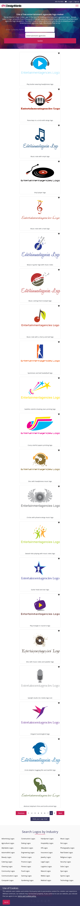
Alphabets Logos (7, 848)
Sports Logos (65, 876)
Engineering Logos (27, 852)
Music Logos (64, 838)
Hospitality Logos (47, 843)
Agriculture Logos (8, 843)
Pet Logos (63, 843)
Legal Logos (45, 862)
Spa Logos (64, 871)
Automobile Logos (8, 852)
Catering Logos (7, 862)
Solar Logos (64, 866)
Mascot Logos (46, 871)
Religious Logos (66, 857)
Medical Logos (46, 880)
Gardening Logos (27, 880)
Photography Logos (67, 848)
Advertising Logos (8, 838)
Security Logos (65, 862)
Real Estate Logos (66, 852)
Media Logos (45, 876)
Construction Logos (28, 838)
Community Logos (8, 871)
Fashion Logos (26, 857)
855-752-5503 (59, 2)
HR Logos (44, 848)
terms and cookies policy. (27, 896)
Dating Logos (26, 843)
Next (60, 813)
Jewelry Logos (46, 857)
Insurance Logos (47, 852)
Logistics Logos (46, 866)
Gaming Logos (26, 876)
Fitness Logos (26, 866)
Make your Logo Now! (40, 819)
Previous (21, 813)
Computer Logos (7, 880)
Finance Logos (26, 862)
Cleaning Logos (7, 866)
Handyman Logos (47, 838)
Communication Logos (10, 876)
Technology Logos (66, 880)
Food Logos (25, 871)
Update (40, 41)
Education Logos (27, 848)
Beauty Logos (6, 857)
